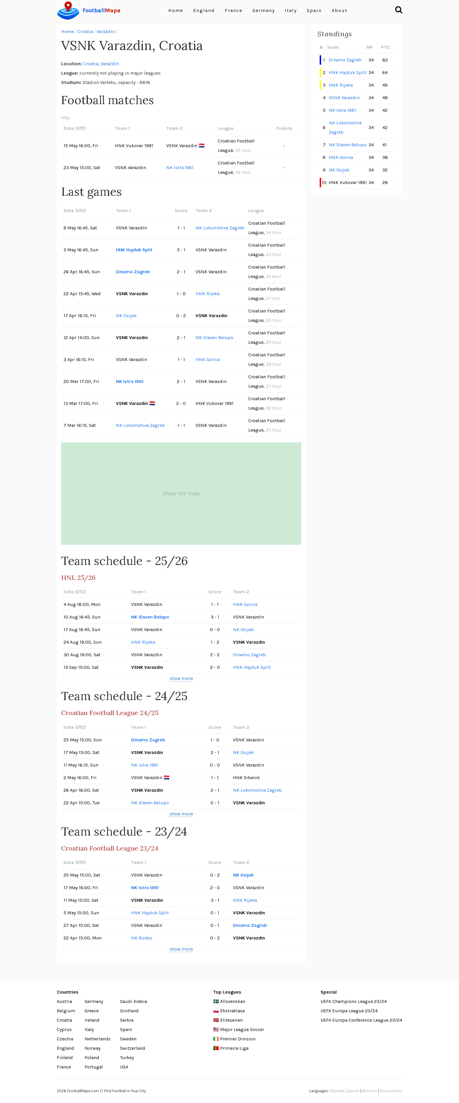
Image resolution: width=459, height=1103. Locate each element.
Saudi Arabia (133, 1001)
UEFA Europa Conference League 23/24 (361, 1020)
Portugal (94, 1067)
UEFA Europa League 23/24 (349, 1010)
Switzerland (132, 1048)
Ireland (92, 1020)
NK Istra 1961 (179, 167)
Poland (92, 1057)
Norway (92, 1048)
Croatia (85, 31)
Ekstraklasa (232, 1010)
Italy (291, 10)
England (204, 10)
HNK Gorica (208, 359)
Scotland (129, 1010)
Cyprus (64, 1029)
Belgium (66, 1010)
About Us (369, 1091)
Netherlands (98, 1039)
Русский (337, 1091)
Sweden (128, 1039)
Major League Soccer (242, 1029)
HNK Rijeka (208, 293)
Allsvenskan (232, 1001)
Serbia (126, 1020)
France (233, 10)
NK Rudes (141, 938)
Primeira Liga (234, 1048)
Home (175, 10)
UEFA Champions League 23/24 (354, 1001)
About (339, 10)
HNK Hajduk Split (134, 249)
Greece (92, 1010)
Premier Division (238, 1039)
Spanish (352, 1091)
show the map (181, 493)
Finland (65, 1057)
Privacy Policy (391, 1091)
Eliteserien (231, 1020)
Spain (314, 10)
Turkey (127, 1057)
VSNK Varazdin (344, 97)
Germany (263, 10)
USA (124, 1067)
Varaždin (106, 31)
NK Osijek (126, 315)
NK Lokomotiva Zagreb (220, 228)
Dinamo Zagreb (133, 271)
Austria (64, 1001)
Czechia (65, 1039)
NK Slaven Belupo (214, 337)
